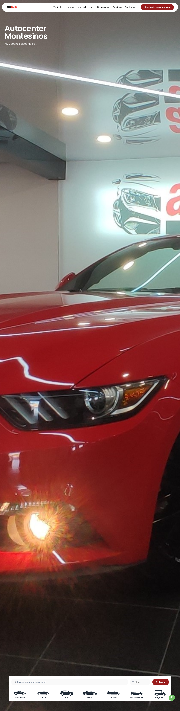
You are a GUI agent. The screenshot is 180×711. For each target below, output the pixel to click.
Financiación (103, 7)
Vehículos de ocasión (64, 7)
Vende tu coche (86, 7)
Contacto (130, 7)
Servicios (117, 7)
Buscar (160, 682)
